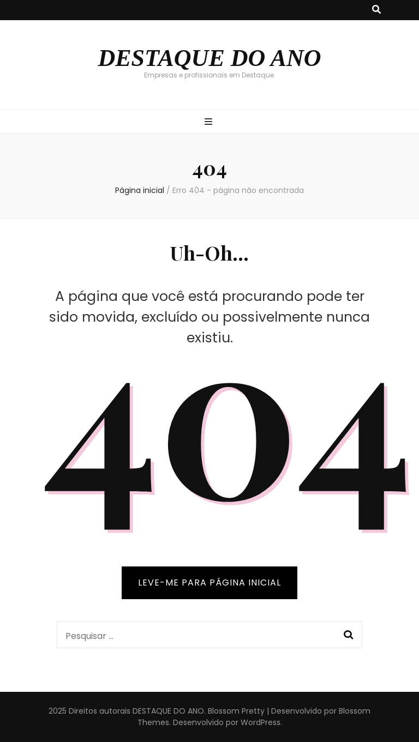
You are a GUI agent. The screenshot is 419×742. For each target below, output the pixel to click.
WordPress (260, 722)
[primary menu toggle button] (210, 122)
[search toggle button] (376, 10)
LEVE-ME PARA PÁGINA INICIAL (209, 582)
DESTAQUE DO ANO (209, 58)
